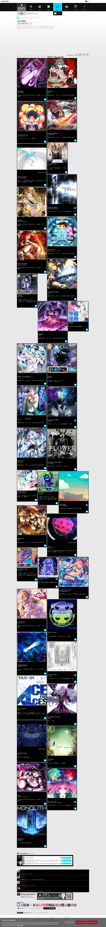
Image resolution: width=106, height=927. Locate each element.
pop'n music (37, 905)
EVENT (75, 7)
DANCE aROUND (43, 905)
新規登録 (53, 908)
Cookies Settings (70, 922)
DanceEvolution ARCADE (72, 905)
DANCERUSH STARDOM (24, 905)
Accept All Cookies (92, 922)
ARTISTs (66, 7)
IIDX (18, 905)
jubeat (31, 905)
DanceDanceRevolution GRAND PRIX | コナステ (50, 905)
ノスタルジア (34, 905)
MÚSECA (69, 905)
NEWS (30, 7)
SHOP (57, 13)
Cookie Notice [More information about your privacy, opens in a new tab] (20, 925)
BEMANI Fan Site (21, 7)
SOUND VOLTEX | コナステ (62, 905)
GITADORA (27, 905)
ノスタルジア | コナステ (56, 905)
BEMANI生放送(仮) (39, 7)
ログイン (46, 908)
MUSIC (57, 7)
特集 (48, 7)
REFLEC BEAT (65, 905)
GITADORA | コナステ (53, 905)
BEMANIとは (84, 7)
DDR (21, 905)
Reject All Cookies (80, 922)
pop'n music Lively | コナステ (59, 905)
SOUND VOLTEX (40, 905)
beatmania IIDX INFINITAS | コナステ (46, 905)
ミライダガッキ (75, 905)
